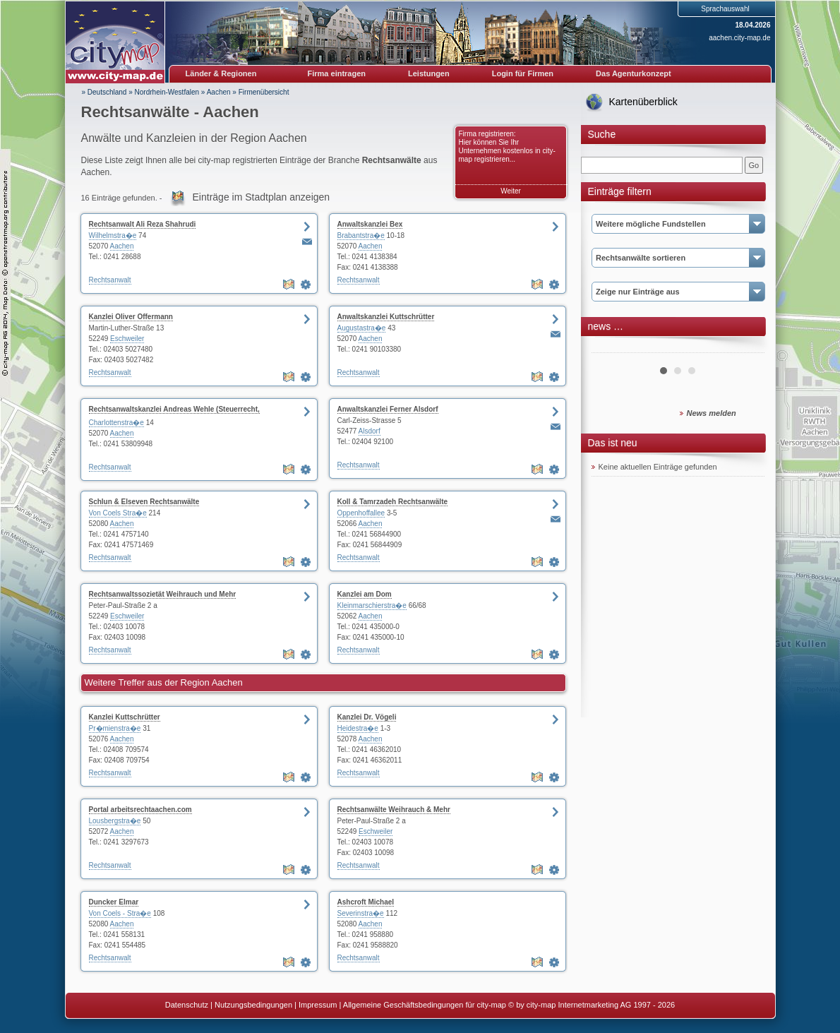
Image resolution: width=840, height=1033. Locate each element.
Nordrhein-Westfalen (167, 92)
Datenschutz (186, 1005)
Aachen (219, 92)
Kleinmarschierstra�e (372, 605)
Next (746, 347)
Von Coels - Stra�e (120, 913)
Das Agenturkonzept (633, 73)
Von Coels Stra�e (118, 513)
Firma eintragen (337, 73)
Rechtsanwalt (110, 280)
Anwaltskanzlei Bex (370, 224)
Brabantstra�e (361, 235)
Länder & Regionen (221, 73)
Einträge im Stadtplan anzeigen (261, 197)
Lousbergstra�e (115, 821)
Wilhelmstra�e (113, 235)
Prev (610, 347)
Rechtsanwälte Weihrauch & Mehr (393, 809)
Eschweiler (127, 338)
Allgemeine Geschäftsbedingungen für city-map (424, 1005)
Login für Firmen (522, 73)
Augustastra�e (361, 328)
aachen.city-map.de (739, 38)
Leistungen (429, 73)
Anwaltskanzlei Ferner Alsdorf (387, 409)
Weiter (510, 191)
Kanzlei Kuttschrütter (124, 717)
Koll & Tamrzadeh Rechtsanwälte (392, 502)
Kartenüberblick (643, 101)
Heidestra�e (357, 728)
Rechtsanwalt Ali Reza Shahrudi (142, 224)
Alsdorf (369, 431)
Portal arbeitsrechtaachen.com (140, 809)
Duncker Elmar (114, 902)
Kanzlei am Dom (364, 594)
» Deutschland (104, 92)
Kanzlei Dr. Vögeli (367, 717)
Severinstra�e (360, 913)
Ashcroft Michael (366, 902)
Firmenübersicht (264, 92)
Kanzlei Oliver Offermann (131, 317)
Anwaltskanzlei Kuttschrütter (386, 317)
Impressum (318, 1005)
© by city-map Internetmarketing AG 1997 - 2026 (591, 1005)
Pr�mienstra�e (115, 728)
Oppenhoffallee (361, 513)
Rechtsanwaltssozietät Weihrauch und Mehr (162, 594)
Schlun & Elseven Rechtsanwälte (144, 502)
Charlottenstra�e (116, 422)
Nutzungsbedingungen (253, 1005)
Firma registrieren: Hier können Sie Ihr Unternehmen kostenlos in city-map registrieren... (507, 146)
